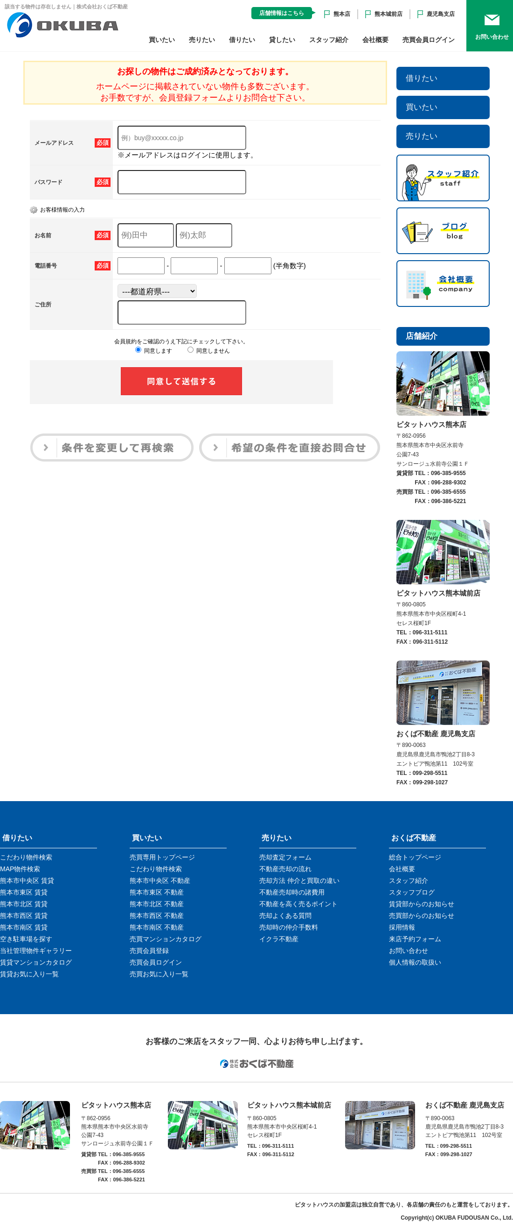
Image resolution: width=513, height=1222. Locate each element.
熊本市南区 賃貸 (24, 927)
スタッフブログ (412, 892)
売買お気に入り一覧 (159, 974)
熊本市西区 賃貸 (24, 915)
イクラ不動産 (278, 939)
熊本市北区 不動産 (157, 904)
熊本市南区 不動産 (157, 927)
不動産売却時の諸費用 (292, 892)
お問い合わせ (408, 950)
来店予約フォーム (415, 939)
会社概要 (375, 39)
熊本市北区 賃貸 (24, 904)
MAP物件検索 (20, 869)
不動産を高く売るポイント (298, 904)
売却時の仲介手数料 (288, 927)
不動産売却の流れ (285, 869)
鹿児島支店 (441, 14)
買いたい (162, 39)
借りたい (242, 39)
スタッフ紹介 (328, 39)
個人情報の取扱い (415, 962)
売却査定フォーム (285, 857)
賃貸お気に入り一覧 (29, 974)
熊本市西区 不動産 (157, 915)
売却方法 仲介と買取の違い (299, 880)
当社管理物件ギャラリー (36, 950)
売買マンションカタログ (165, 939)
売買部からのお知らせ (421, 915)
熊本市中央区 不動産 (160, 880)
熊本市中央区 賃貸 (27, 880)
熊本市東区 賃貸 (24, 892)
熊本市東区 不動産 (157, 892)
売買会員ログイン (428, 39)
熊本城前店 (388, 14)
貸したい (282, 39)
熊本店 (341, 14)
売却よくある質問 (285, 915)
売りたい (202, 39)
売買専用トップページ (162, 857)
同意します (153, 351)
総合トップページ (415, 857)
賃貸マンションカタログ (36, 962)
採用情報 (402, 927)
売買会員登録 (149, 950)
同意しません (208, 351)
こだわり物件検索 (26, 857)
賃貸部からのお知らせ (421, 904)
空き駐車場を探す (26, 939)
